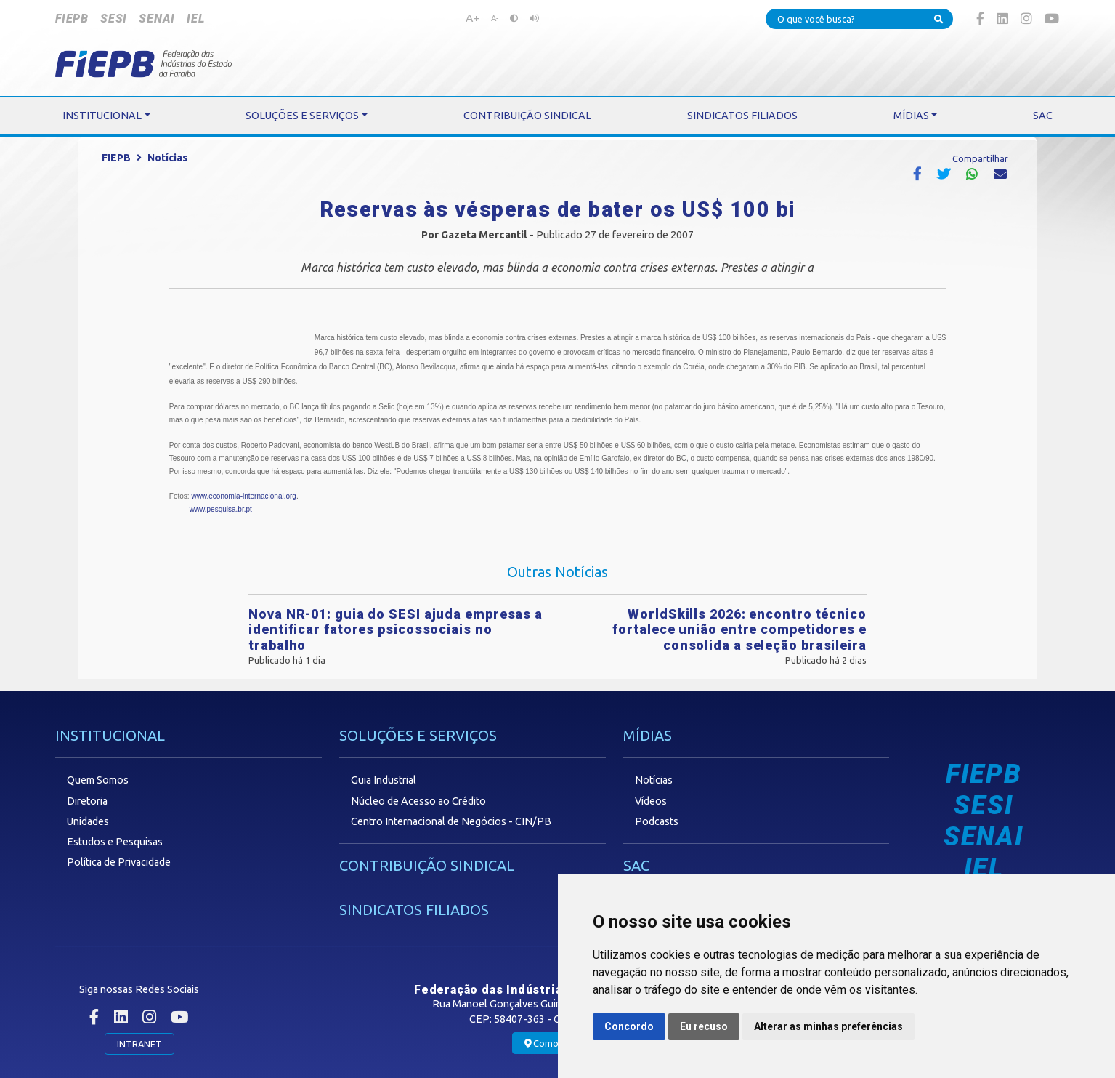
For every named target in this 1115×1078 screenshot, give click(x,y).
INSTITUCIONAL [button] (102, 115)
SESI (113, 18)
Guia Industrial (383, 780)
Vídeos (651, 801)
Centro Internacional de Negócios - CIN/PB (451, 821)
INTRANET (139, 1044)
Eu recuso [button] (704, 1026)
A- (494, 18)
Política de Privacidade (119, 862)
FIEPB (72, 18)
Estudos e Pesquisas (115, 842)
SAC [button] (1043, 115)
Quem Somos (98, 780)
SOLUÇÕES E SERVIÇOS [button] (302, 115)
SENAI (157, 18)
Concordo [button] (629, 1026)
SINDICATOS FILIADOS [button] (742, 115)
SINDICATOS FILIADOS (414, 909)
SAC (636, 865)
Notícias (167, 158)
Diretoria (87, 801)
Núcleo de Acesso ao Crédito (418, 801)
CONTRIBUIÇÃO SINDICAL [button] (527, 115)
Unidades (88, 821)
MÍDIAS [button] (911, 115)
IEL (195, 18)
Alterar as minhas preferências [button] (828, 1026)
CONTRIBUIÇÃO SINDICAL (426, 865)
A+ (472, 17)
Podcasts (656, 821)
